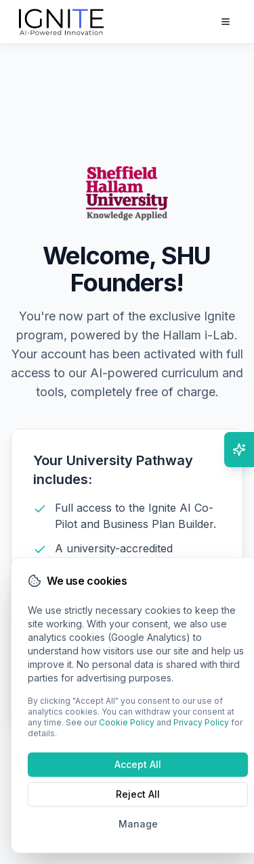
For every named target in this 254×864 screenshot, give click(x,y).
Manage (138, 824)
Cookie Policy (126, 722)
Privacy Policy (201, 722)
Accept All (137, 764)
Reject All (138, 794)
